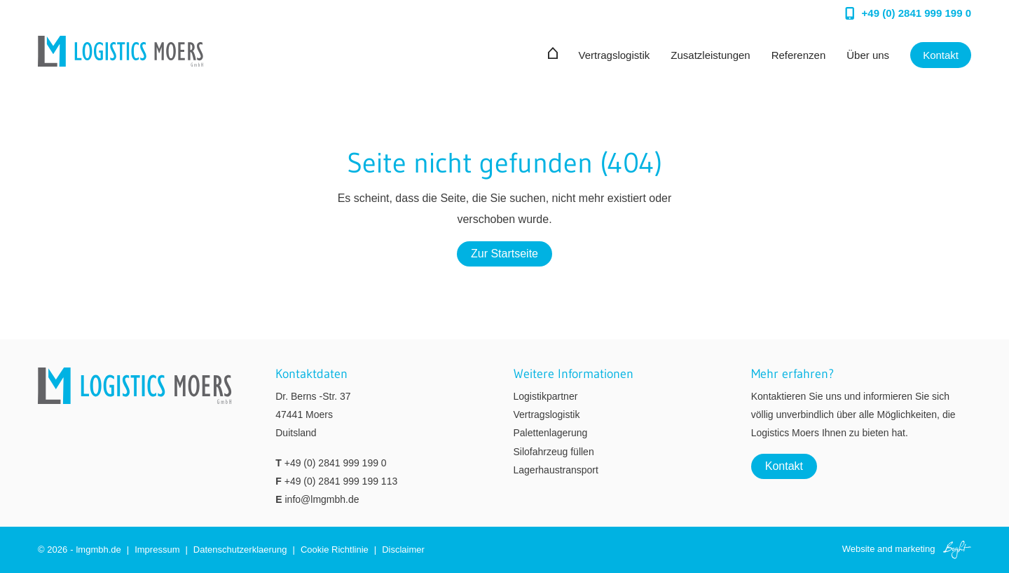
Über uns (867, 55)
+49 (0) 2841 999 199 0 (335, 462)
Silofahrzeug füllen (554, 451)
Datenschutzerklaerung (240, 549)
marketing (915, 549)
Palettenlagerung (551, 432)
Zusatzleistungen (710, 55)
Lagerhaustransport (556, 470)
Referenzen (798, 55)
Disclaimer (403, 549)
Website (858, 549)
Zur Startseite (504, 253)
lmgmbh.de (98, 549)
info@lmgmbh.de (321, 499)
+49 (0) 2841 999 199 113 (341, 481)
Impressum (157, 549)
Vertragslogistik (614, 55)
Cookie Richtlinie (335, 549)
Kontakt (941, 55)
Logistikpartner (546, 396)
